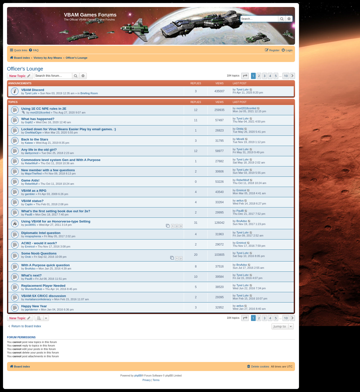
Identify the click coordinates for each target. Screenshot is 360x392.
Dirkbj (240, 128)
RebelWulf (31, 163)
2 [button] (259, 76)
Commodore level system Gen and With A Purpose (60, 160)
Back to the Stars (34, 139)
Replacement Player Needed (43, 286)
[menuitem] (33, 50)
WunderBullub (33, 289)
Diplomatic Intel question (40, 233)
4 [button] (270, 76)
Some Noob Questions (38, 253)
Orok (28, 256)
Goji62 (29, 122)
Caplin (29, 204)
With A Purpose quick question (45, 265)
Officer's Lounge (25, 69)
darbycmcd (31, 153)
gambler (30, 194)
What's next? (31, 275)
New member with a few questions (48, 170)
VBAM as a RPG (33, 190)
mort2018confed (40, 112)
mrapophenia (33, 236)
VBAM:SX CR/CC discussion (43, 296)
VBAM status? (32, 201)
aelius (240, 200)
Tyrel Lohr (31, 93)
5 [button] (276, 76)
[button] (245, 76)
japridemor (31, 309)
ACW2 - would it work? (39, 243)
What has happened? (37, 119)
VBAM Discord (32, 90)
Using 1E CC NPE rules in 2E (43, 108)
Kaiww (29, 142)
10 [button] (286, 76)
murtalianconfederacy (38, 299)
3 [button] (265, 76)
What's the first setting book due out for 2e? (55, 211)
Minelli (240, 139)
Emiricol (241, 190)
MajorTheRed (33, 173)
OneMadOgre (33, 132)
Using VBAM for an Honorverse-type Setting (55, 221)
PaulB (28, 214)
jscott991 (30, 224)
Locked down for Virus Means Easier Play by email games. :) (68, 129)
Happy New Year (34, 306)
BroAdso (241, 221)
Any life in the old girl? (39, 150)
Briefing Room (89, 93)
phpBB (138, 375)
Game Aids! (30, 180)
